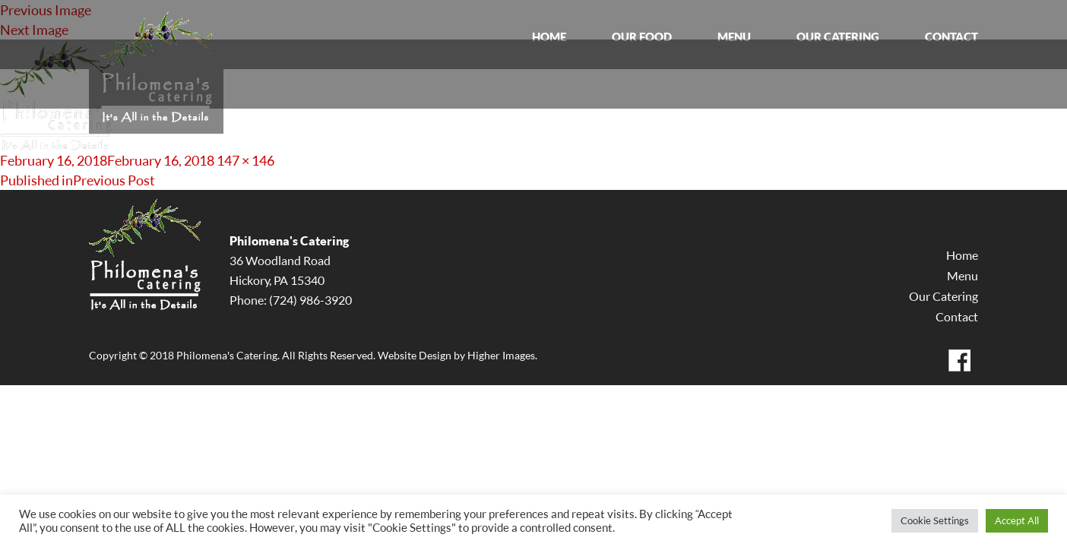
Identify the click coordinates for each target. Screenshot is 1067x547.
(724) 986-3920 (310, 300)
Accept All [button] (1017, 520)
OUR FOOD (642, 37)
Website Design (414, 355)
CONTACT (951, 37)
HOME (549, 37)
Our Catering (943, 296)
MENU (734, 37)
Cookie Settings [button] (935, 520)
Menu (962, 275)
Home (962, 255)
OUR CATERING (837, 37)
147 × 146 (245, 160)
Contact (957, 316)
